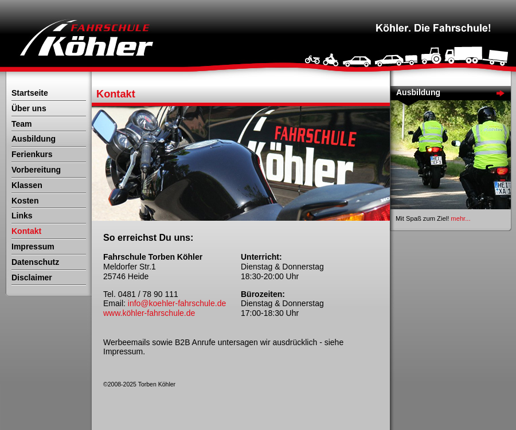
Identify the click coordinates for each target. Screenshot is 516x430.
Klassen (26, 185)
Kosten (24, 200)
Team (21, 123)
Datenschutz (35, 262)
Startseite (29, 92)
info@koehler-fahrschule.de (177, 303)
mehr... (460, 218)
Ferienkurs (32, 154)
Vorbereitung (36, 169)
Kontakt (26, 231)
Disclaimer (31, 277)
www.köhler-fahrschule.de (149, 313)
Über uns (28, 108)
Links (22, 215)
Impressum (32, 246)
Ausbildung (33, 138)
